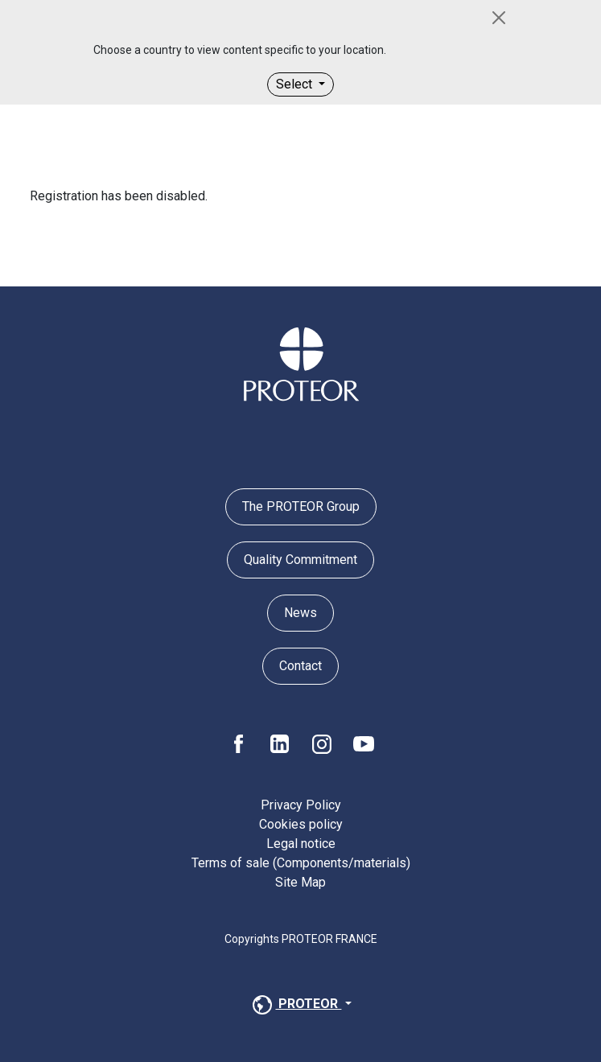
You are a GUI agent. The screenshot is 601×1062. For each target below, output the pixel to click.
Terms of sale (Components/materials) (300, 863)
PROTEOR (295, 1005)
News (300, 612)
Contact (300, 665)
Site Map (300, 882)
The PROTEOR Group (301, 506)
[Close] (498, 17)
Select (295, 84)
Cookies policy (301, 824)
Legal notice (300, 843)
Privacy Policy (301, 805)
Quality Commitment (300, 559)
